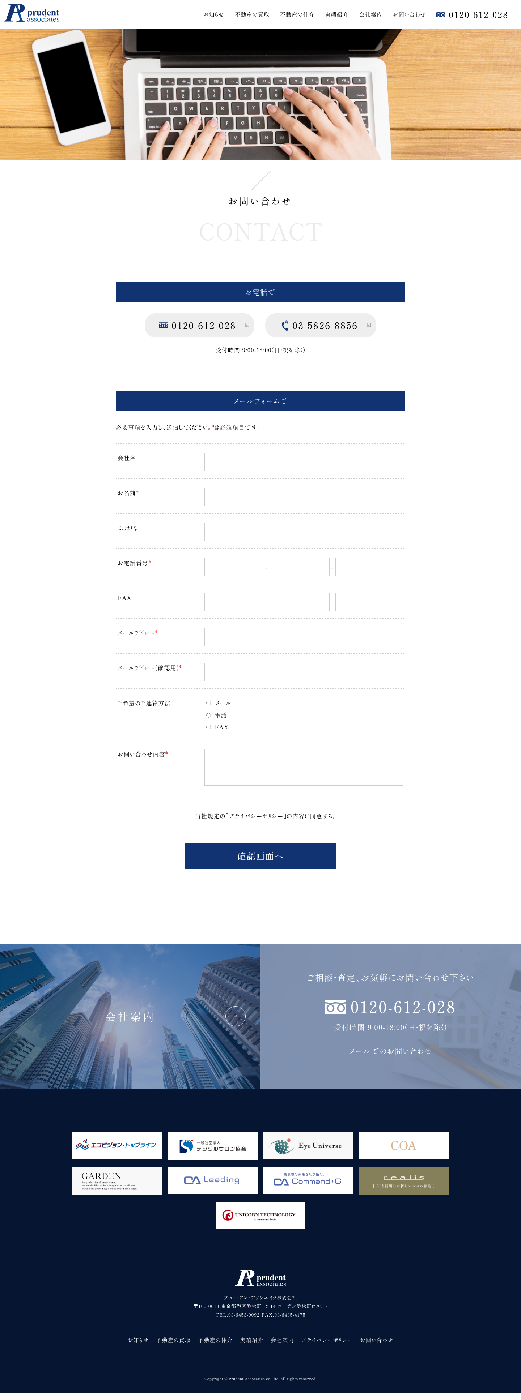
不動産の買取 (252, 14)
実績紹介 (337, 14)
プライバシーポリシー (256, 823)
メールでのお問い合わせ (398, 1058)
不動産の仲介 (297, 14)
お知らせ (214, 14)
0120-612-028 (478, 14)
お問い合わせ (409, 14)
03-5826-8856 (325, 325)
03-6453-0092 (244, 1321)
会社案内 (370, 14)
